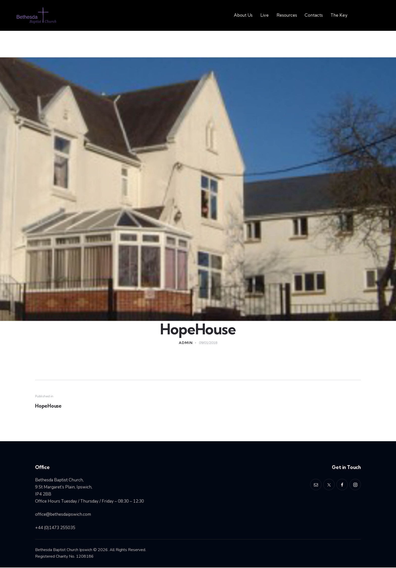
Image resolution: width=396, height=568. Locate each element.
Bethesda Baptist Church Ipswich (64, 550)
